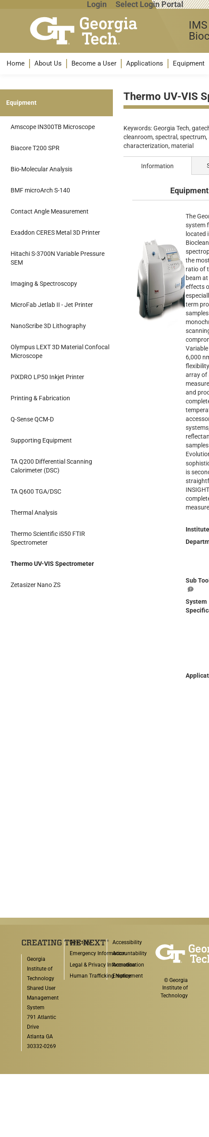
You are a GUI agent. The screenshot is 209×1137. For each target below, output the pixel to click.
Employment (127, 976)
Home (16, 63)
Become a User (93, 63)
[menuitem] (15, 63)
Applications (144, 63)
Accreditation (128, 965)
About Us (48, 63)
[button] (15, 63)
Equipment (189, 63)
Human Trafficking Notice (100, 976)
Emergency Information (98, 953)
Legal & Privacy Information (102, 965)
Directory (80, 942)
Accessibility (127, 942)
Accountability (129, 953)
